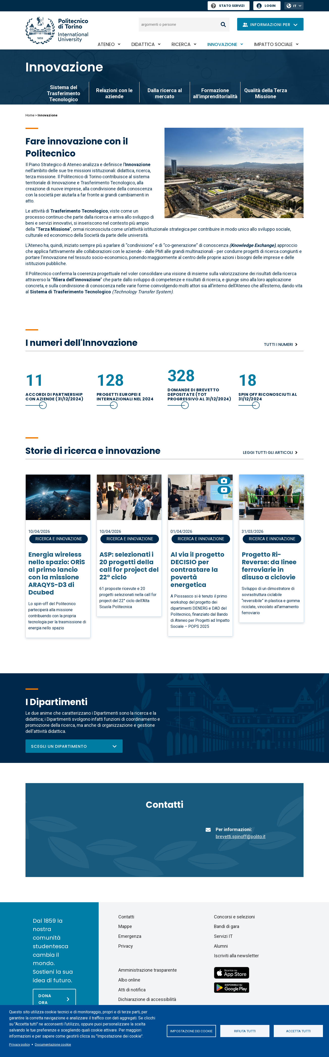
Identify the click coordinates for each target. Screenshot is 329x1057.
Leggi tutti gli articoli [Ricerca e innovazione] (268, 452)
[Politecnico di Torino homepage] (56, 30)
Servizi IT (223, 936)
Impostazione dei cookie (191, 1031)
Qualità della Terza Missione (265, 93)
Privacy (125, 946)
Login (270, 5)
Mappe (125, 926)
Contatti (126, 916)
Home (29, 115)
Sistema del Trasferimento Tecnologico (63, 93)
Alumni (221, 946)
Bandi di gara (226, 926)
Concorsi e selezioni (234, 916)
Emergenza (129, 936)
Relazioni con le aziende (114, 93)
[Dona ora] (54, 999)
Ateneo (106, 44)
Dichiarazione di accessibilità (147, 999)
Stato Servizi (227, 5)
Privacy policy (19, 1044)
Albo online (129, 980)
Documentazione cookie (53, 1044)
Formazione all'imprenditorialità (215, 93)
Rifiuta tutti (245, 1031)
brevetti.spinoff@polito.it (240, 836)
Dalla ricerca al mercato (165, 93)
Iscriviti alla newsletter (236, 955)
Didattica (143, 44)
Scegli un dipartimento (74, 746)
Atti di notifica (132, 989)
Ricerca (181, 44)
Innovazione (222, 44)
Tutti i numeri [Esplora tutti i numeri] (278, 344)
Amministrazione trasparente (147, 970)
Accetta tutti (298, 1031)
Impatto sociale (273, 44)
